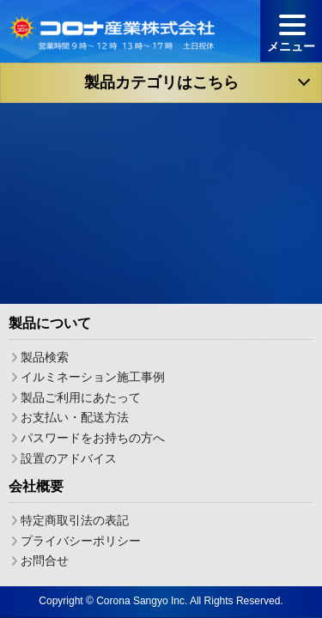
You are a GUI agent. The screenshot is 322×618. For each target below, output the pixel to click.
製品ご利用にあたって (81, 396)
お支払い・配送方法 (75, 417)
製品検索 (45, 356)
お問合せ (45, 560)
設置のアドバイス (69, 457)
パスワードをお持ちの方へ (93, 438)
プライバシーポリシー (81, 540)
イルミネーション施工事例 (93, 377)
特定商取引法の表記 (75, 519)
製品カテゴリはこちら (161, 82)
